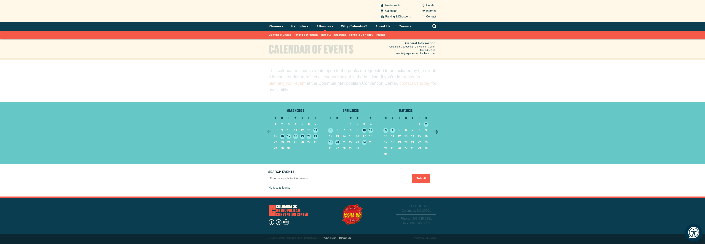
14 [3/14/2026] (315, 130)
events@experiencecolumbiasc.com (415, 53)
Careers (405, 26)
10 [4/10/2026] (364, 130)
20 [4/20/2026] (337, 142)
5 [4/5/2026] (331, 130)
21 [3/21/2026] (315, 136)
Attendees (324, 26)
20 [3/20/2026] (309, 136)
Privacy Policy (329, 238)
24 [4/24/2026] (364, 142)
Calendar (391, 10)
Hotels (430, 5)
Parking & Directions (398, 16)
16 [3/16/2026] (282, 136)
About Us (383, 26)
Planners (276, 26)
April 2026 (351, 110)
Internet (431, 10)
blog (286, 222)
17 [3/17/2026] (288, 136)
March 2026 (296, 110)
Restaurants (392, 5)
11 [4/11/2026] (370, 130)
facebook (271, 222)
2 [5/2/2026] (426, 124)
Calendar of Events (280, 34)
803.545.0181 (427, 50)
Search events (281, 172)
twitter (278, 222)
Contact (431, 16)
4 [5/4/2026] (392, 130)
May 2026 (406, 110)
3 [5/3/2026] (386, 130)
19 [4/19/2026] (330, 142)
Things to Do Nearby (361, 34)
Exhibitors (300, 26)
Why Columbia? (354, 26)
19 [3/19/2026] (302, 136)
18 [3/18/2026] (295, 136)
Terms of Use (345, 238)
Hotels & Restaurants (333, 34)
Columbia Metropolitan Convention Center (291, 11)
